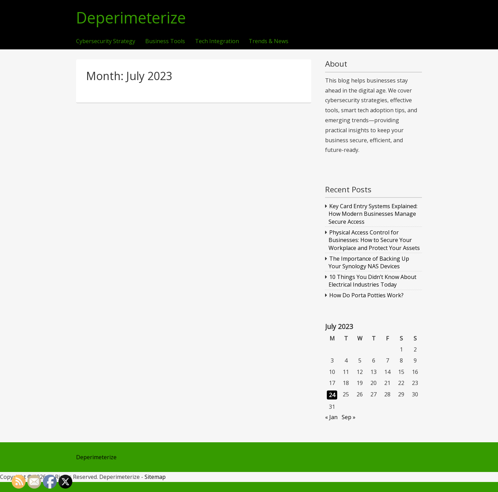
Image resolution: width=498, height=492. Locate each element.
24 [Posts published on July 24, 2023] (332, 395)
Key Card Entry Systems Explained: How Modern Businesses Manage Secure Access (373, 213)
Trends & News (268, 41)
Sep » (349, 417)
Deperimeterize (131, 18)
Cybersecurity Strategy (105, 41)
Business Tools (165, 41)
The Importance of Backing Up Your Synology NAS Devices (369, 262)
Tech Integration (217, 41)
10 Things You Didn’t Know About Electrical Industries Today (373, 280)
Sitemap (155, 477)
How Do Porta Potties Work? (366, 295)
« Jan (331, 417)
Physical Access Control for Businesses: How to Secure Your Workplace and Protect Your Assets (374, 240)
